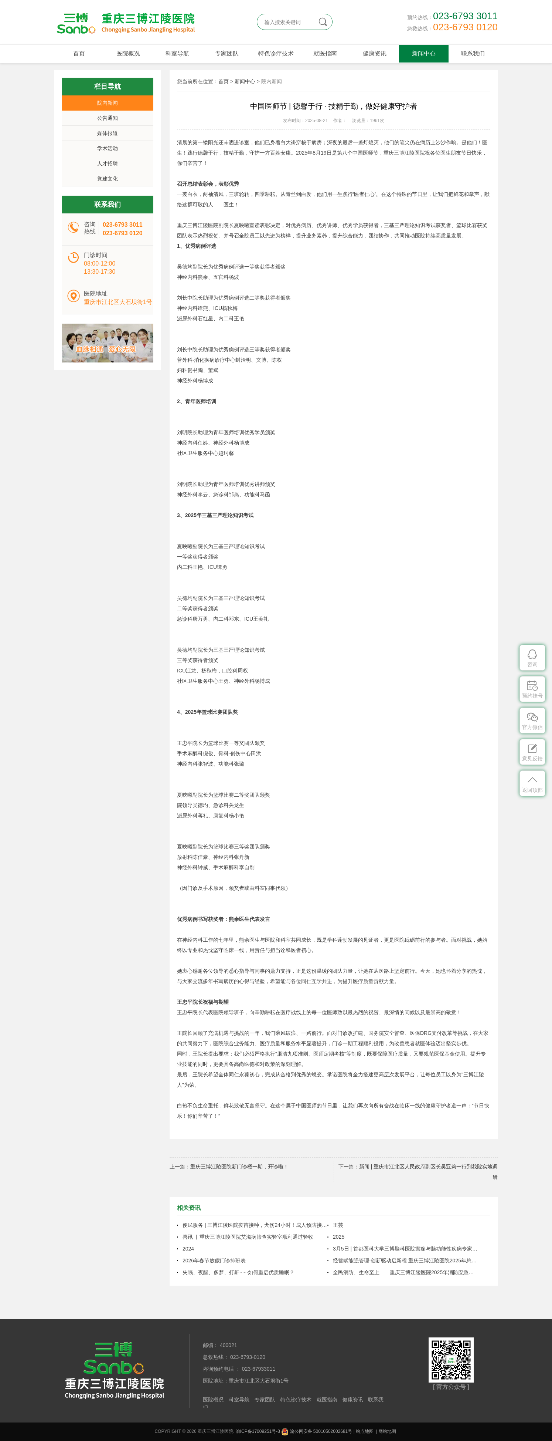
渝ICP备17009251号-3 (258, 1431)
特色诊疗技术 (276, 53)
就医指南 (325, 53)
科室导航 (177, 53)
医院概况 (128, 53)
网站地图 (387, 1431)
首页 (79, 53)
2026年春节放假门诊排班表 (214, 1260)
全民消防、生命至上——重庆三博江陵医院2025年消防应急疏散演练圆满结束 (405, 1272)
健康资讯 (374, 53)
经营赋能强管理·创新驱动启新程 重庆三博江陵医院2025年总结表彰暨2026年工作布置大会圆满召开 (405, 1260)
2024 (188, 1249)
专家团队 (227, 53)
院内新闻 (107, 103)
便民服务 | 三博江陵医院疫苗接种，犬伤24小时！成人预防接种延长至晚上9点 (255, 1225)
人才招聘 (107, 163)
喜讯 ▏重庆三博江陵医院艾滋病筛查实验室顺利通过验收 (248, 1237)
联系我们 (473, 53)
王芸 (338, 1225)
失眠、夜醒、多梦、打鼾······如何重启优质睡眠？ (238, 1272)
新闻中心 (424, 53)
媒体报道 (107, 133)
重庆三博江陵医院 (124, 22)
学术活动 (107, 148)
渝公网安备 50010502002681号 (316, 1431)
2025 (338, 1237)
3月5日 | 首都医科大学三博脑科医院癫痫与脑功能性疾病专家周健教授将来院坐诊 (405, 1249)
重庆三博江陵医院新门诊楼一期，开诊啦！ (239, 1167)
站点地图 (365, 1431)
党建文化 (107, 179)
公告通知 (107, 118)
